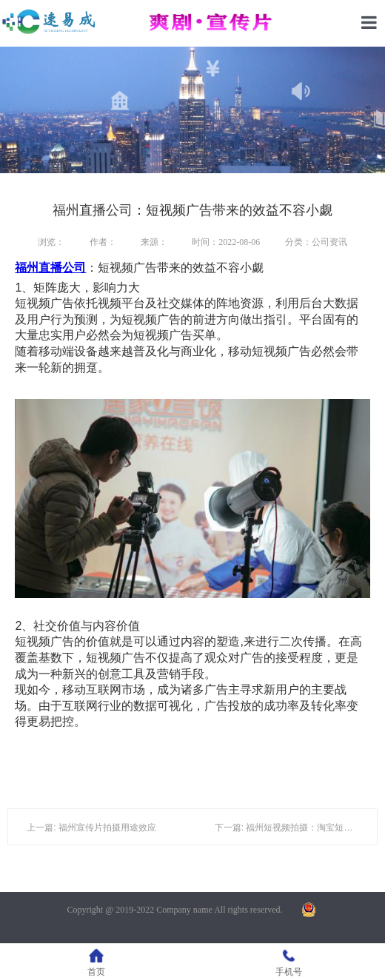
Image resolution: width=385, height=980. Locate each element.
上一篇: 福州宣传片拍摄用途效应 (91, 827)
